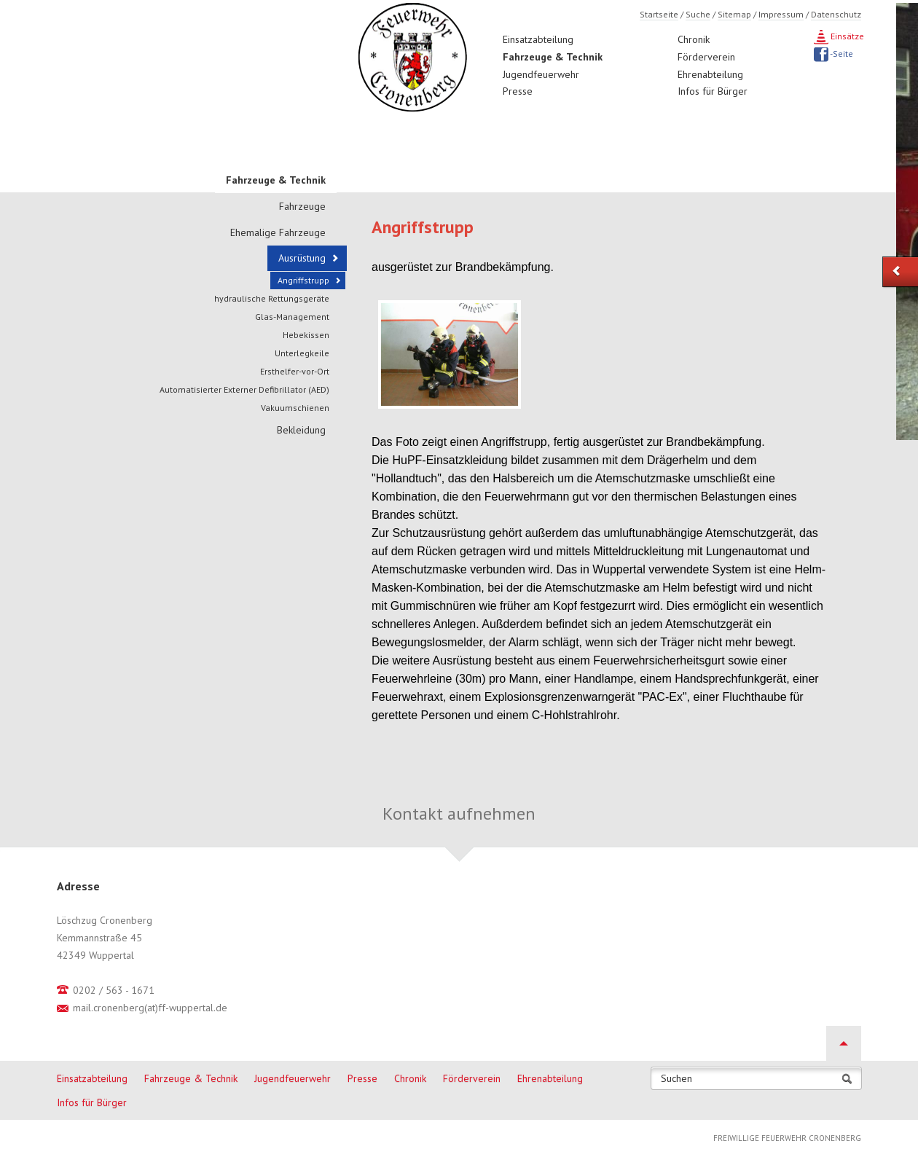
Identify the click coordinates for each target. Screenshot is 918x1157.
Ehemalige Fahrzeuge (278, 232)
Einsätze (846, 36)
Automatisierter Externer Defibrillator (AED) (244, 389)
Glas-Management (292, 316)
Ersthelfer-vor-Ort (294, 371)
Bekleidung (301, 429)
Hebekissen (306, 334)
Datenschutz (836, 14)
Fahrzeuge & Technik (553, 56)
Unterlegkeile (302, 353)
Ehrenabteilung (710, 74)
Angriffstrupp (303, 280)
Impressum (781, 14)
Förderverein (706, 56)
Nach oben (843, 1043)
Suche (698, 14)
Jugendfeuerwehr (541, 74)
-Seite (840, 53)
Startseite (659, 14)
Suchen (676, 1078)
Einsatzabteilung (538, 39)
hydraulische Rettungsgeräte (271, 298)
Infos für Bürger (713, 91)
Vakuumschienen (295, 407)
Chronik (694, 39)
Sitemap (734, 14)
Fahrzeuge (302, 206)
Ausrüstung (302, 257)
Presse (518, 91)
